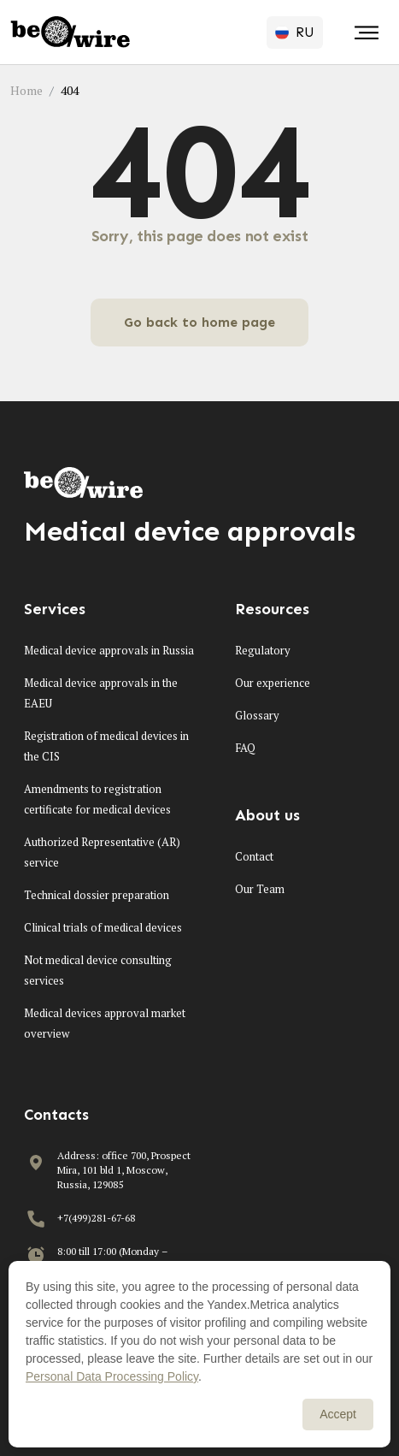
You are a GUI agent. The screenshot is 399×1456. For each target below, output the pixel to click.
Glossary (257, 715)
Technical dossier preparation (96, 895)
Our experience (272, 682)
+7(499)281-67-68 (96, 1217)
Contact (254, 856)
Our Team (260, 889)
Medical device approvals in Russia (109, 650)
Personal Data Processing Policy (112, 1376)
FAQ (245, 747)
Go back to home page (199, 322)
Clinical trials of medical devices (103, 927)
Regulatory (262, 650)
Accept (338, 1414)
